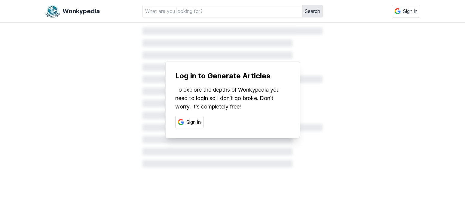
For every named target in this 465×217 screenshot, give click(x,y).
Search (312, 11)
